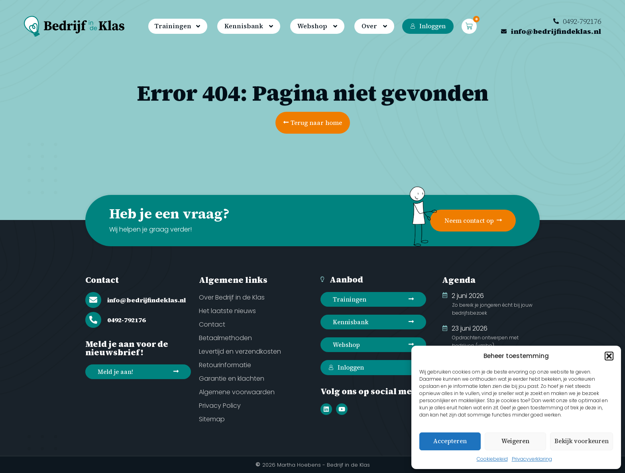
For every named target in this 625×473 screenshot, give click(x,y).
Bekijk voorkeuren (581, 441)
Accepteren (450, 441)
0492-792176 (126, 319)
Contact (102, 280)
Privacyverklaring (532, 458)
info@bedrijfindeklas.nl (146, 300)
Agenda (459, 280)
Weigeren (515, 441)
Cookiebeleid (492, 458)
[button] (609, 356)
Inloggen (428, 26)
